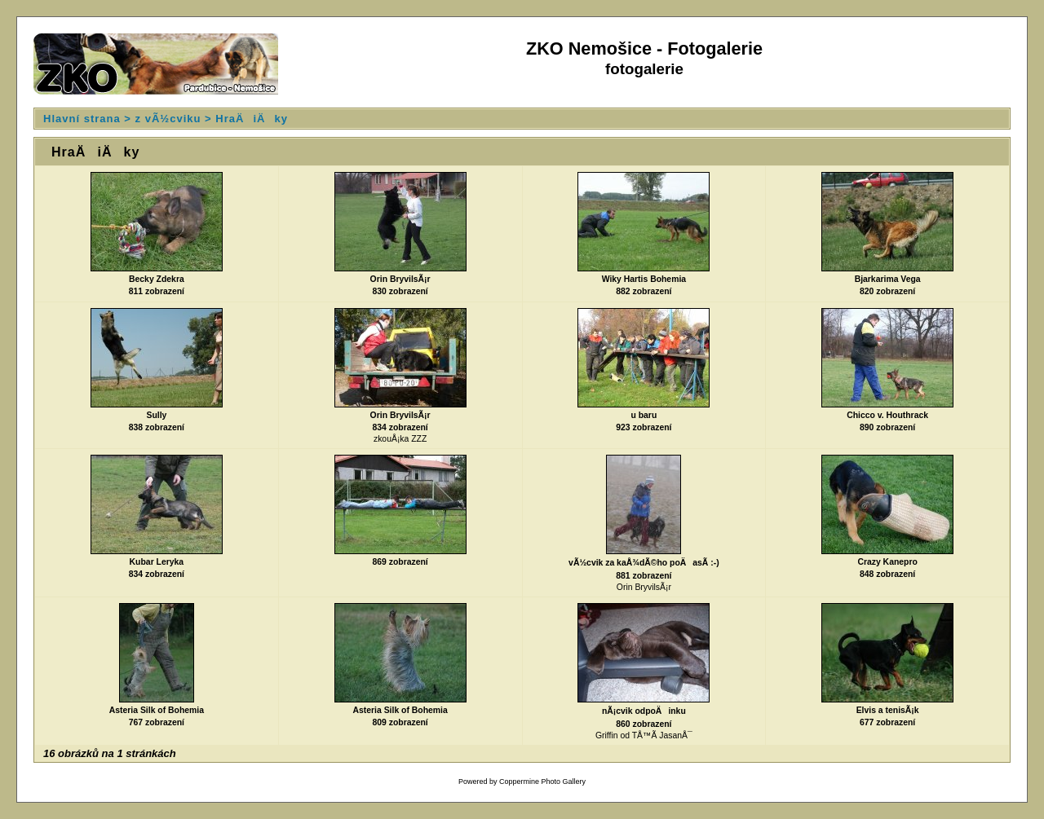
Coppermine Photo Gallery (542, 781)
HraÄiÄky (251, 118)
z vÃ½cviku (168, 118)
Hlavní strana (82, 118)
